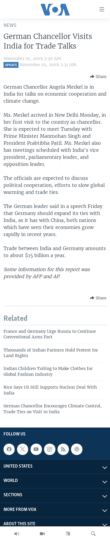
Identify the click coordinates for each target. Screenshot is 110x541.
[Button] (98, 76)
